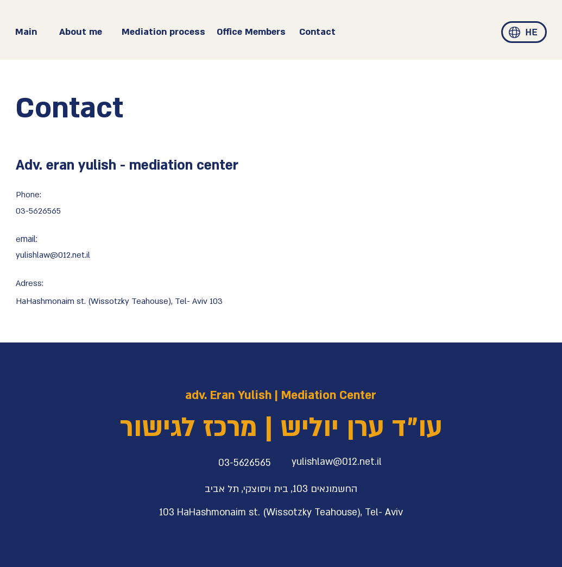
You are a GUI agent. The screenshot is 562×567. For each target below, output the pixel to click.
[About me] (89, 32)
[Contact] (335, 32)
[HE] (531, 32)
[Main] (36, 32)
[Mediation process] (163, 32)
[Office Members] (255, 32)
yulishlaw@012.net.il (53, 255)
